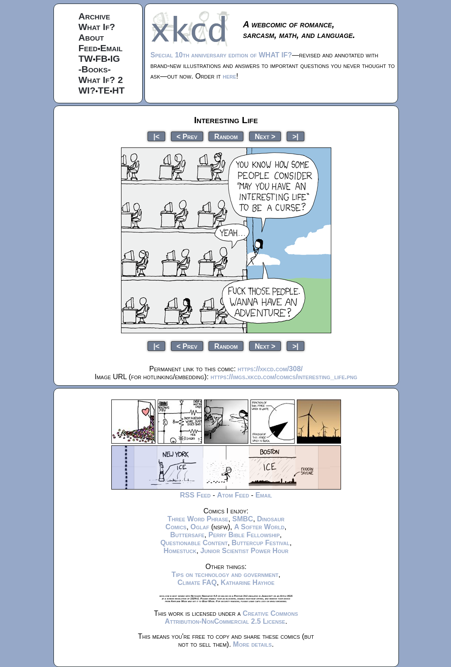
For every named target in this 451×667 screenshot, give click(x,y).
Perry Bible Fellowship (244, 535)
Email (111, 48)
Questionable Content (194, 542)
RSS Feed (195, 495)
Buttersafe (187, 535)
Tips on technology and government (224, 574)
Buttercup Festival (260, 542)
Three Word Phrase (197, 519)
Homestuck (180, 550)
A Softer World (259, 527)
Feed (88, 48)
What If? (97, 27)
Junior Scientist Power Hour (244, 550)
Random (226, 136)
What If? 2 (101, 80)
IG (115, 58)
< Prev (187, 136)
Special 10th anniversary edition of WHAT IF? (221, 55)
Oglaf (199, 527)
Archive (94, 16)
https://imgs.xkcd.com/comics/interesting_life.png (284, 377)
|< (156, 136)
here (229, 76)
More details (252, 644)
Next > (265, 136)
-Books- (95, 69)
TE (104, 90)
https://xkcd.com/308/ (270, 369)
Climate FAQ (197, 582)
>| (295, 136)
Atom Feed (233, 495)
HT (118, 90)
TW (86, 58)
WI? (87, 90)
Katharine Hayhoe (248, 582)
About (91, 37)
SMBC (242, 519)
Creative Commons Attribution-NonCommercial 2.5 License (231, 617)
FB (101, 58)
